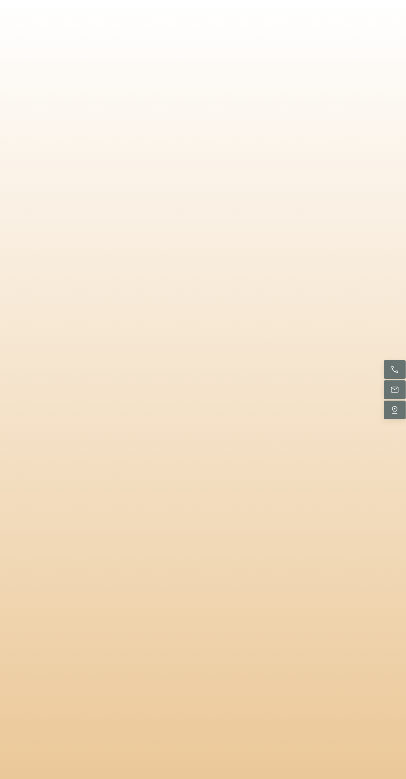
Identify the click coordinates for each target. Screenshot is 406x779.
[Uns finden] (395, 410)
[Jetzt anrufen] (395, 369)
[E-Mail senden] (395, 389)
